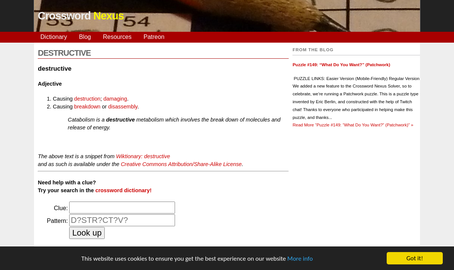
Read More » (352, 125)
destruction (87, 99)
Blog (85, 37)
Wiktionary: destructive (143, 156)
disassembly (122, 107)
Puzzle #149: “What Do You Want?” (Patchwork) (341, 64)
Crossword (81, 16)
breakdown (87, 107)
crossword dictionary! (123, 190)
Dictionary (53, 37)
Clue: (61, 208)
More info (300, 259)
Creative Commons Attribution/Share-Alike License (181, 164)
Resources (117, 37)
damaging (115, 99)
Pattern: (57, 221)
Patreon (154, 37)
